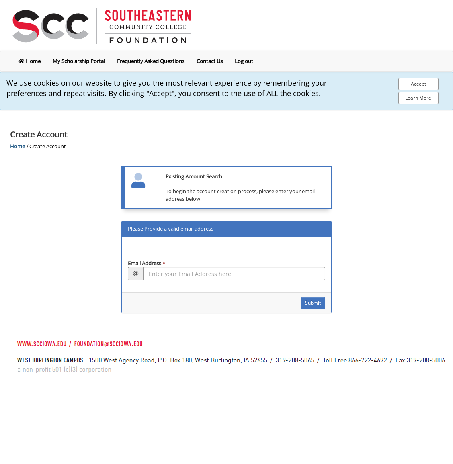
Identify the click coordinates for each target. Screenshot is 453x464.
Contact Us (210, 61)
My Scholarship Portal (79, 61)
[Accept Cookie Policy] (418, 84)
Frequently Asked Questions (150, 61)
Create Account (47, 146)
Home (17, 146)
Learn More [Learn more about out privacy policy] (418, 97)
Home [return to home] (29, 61)
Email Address (146, 263)
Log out (244, 61)
